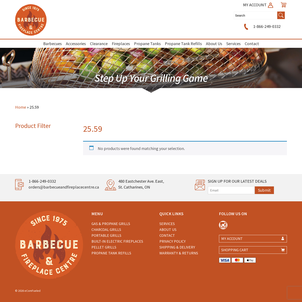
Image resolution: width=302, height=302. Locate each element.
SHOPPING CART (234, 249)
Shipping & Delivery (177, 247)
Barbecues (52, 43)
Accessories (76, 43)
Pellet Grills (103, 247)
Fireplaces (121, 43)
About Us (214, 43)
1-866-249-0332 (262, 26)
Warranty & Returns (178, 253)
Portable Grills (106, 235)
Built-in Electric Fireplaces (117, 241)
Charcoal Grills (106, 229)
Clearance (99, 43)
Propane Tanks (147, 43)
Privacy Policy (172, 241)
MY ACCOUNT (258, 4)
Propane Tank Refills (183, 43)
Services (233, 43)
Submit (264, 190)
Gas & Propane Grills (110, 223)
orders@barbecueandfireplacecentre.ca (64, 187)
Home (20, 107)
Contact (252, 43)
